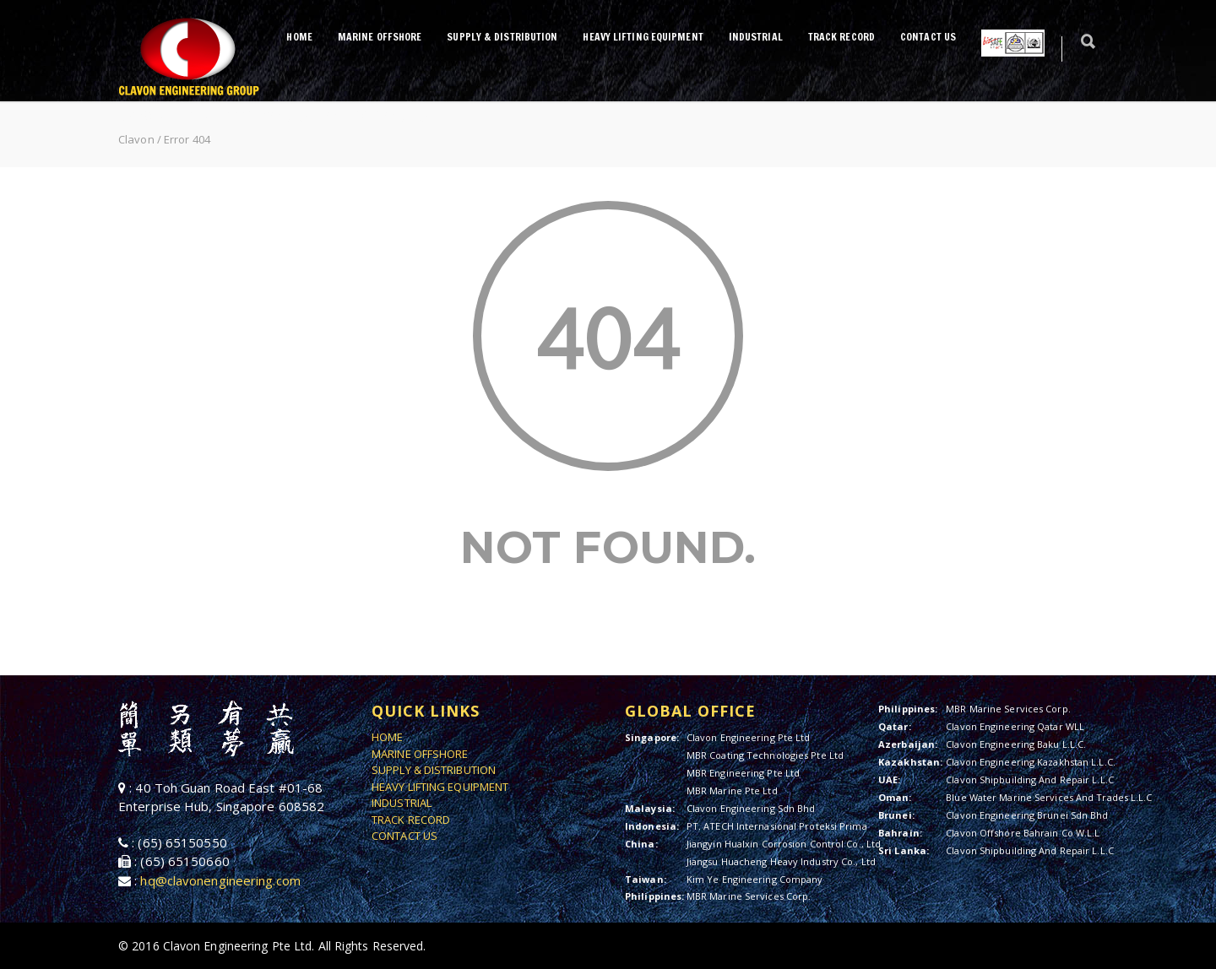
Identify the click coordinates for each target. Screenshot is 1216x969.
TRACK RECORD (841, 37)
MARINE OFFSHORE (380, 37)
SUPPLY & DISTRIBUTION (502, 37)
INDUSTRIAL (756, 37)
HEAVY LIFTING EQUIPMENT (643, 37)
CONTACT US (928, 37)
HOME (299, 37)
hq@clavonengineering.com (220, 880)
